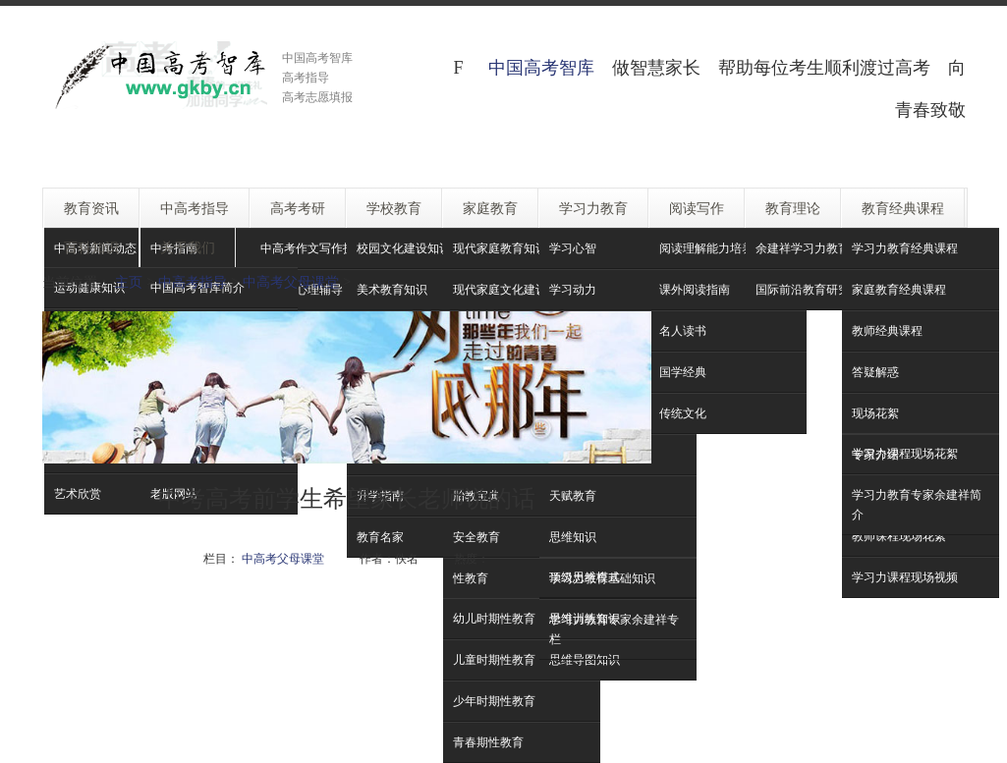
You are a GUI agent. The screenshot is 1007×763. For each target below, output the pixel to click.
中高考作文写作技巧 (313, 248)
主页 (128, 281)
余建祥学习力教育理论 (814, 248)
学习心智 (572, 248)
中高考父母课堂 (291, 281)
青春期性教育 (488, 742)
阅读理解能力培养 (706, 248)
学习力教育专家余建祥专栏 (614, 629)
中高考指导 (192, 281)
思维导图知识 (584, 659)
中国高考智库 (541, 67)
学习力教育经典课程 (905, 248)
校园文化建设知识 (404, 248)
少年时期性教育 (494, 700)
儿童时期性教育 (494, 659)
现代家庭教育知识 (500, 248)
